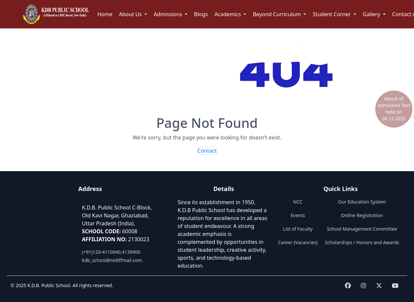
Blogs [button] (201, 14)
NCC (297, 202)
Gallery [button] (372, 14)
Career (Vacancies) (298, 242)
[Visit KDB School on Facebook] (348, 285)
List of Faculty (298, 229)
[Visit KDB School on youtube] (395, 285)
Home (105, 14)
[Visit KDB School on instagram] (363, 285)
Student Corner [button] (332, 14)
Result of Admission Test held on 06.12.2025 (394, 108)
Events (298, 215)
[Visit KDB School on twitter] (379, 285)
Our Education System (362, 202)
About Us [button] (131, 14)
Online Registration (362, 215)
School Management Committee (362, 229)
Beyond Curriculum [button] (277, 14)
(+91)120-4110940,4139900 (111, 252)
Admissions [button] (168, 14)
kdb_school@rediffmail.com (112, 260)
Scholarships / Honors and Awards (362, 242)
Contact (207, 150)
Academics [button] (228, 14)
